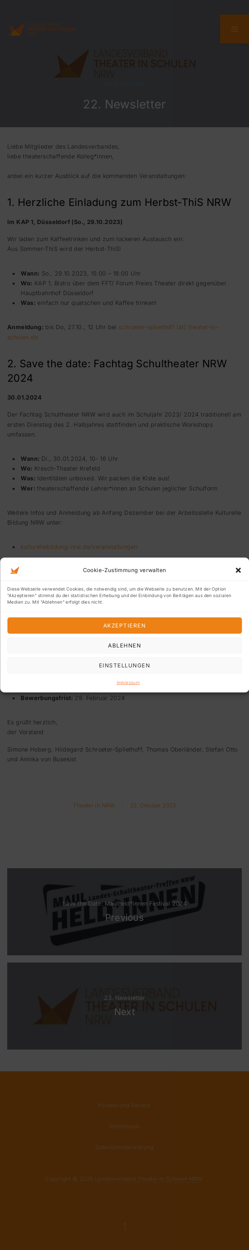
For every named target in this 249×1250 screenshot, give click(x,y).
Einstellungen (124, 665)
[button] (238, 570)
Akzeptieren (124, 625)
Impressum (128, 682)
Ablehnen (124, 645)
